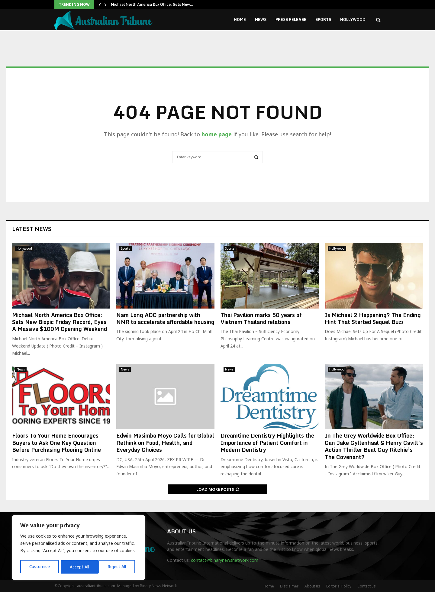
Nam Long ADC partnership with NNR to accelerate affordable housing (165, 318)
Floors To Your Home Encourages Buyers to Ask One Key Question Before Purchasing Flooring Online (56, 442)
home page (216, 134)
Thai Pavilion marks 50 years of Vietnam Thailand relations (261, 318)
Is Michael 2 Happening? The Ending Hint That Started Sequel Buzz (373, 318)
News (260, 19)
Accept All (118, 567)
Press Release (291, 19)
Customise (39, 567)
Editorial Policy (338, 586)
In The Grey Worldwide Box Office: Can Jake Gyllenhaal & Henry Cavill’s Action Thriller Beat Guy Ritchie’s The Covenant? (374, 446)
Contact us (366, 586)
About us (312, 586)
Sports (323, 19)
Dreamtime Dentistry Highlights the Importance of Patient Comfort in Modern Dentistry (267, 442)
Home (240, 19)
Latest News (31, 228)
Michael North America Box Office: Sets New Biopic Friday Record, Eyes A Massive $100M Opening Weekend (59, 322)
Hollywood (353, 19)
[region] (78, 548)
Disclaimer (289, 586)
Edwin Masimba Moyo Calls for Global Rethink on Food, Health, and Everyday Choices (165, 442)
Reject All (79, 567)
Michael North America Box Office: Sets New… (152, 4)
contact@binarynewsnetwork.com (224, 560)
